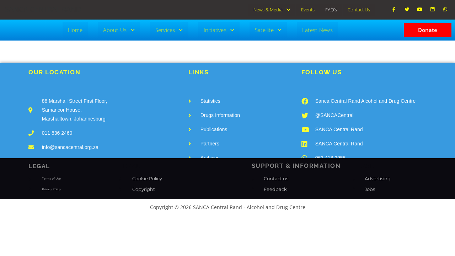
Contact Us (359, 9)
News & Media (271, 9)
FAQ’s (331, 9)
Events (308, 9)
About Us (118, 29)
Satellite (268, 29)
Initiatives (219, 29)
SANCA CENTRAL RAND (43, 9)
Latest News (317, 29)
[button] (271, 9)
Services (169, 29)
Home (75, 29)
